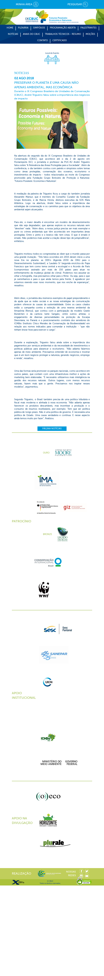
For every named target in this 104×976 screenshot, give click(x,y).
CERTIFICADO (59, 40)
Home (10, 28)
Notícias (13, 34)
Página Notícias (52, 428)
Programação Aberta (63, 28)
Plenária (23, 28)
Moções (90, 34)
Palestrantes (88, 28)
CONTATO (42, 40)
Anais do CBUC (31, 34)
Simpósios (39, 28)
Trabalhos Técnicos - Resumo (63, 34)
